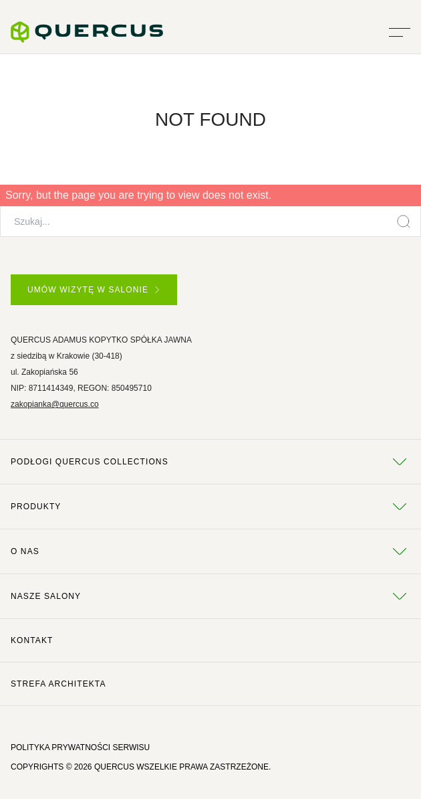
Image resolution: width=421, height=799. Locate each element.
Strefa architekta (58, 684)
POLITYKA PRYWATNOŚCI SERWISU (80, 747)
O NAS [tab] (210, 551)
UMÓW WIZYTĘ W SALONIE (93, 289)
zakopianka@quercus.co (55, 404)
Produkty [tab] (210, 507)
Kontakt (32, 640)
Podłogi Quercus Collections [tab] (210, 462)
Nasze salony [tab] (210, 596)
